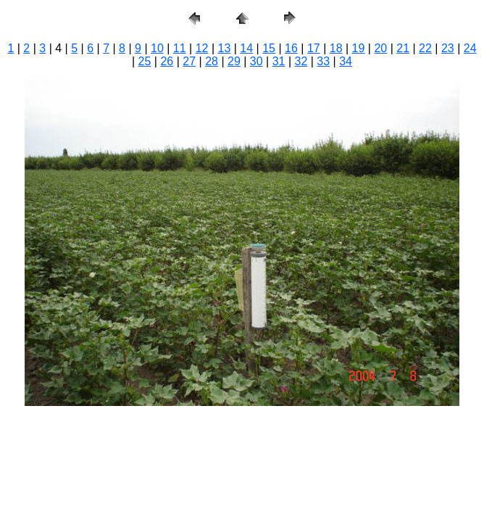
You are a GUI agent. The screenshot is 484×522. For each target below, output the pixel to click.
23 (447, 48)
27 (189, 61)
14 (246, 48)
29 (234, 61)
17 (313, 48)
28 (211, 61)
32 (301, 61)
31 (278, 61)
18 (336, 48)
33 (323, 61)
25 (144, 61)
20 (380, 48)
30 (256, 61)
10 (157, 48)
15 (268, 48)
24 (470, 48)
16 (291, 48)
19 (358, 48)
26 (166, 61)
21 (402, 48)
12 (202, 48)
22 (425, 48)
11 (179, 48)
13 (224, 48)
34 (345, 61)
